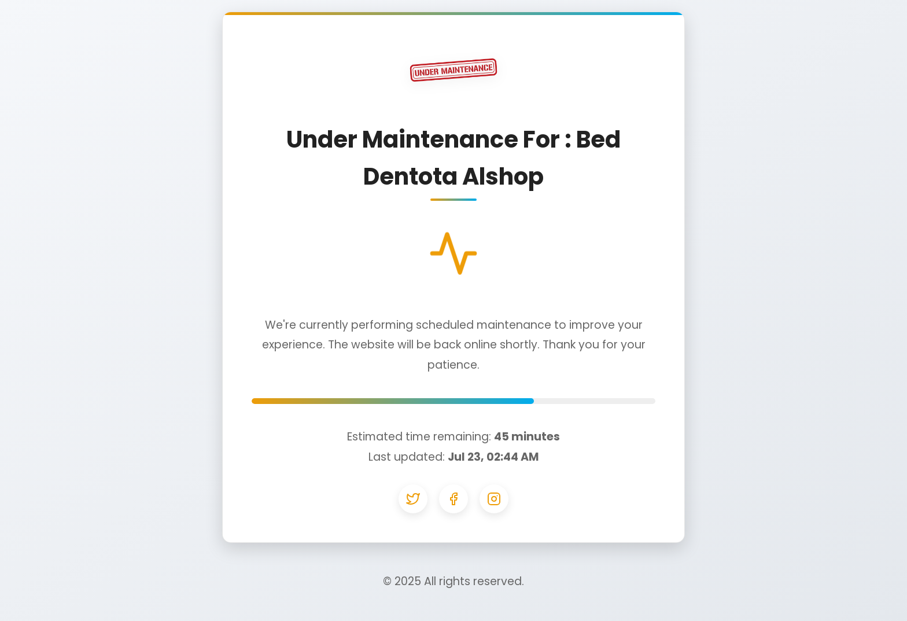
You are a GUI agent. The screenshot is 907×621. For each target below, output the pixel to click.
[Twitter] (413, 498)
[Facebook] (453, 498)
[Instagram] (494, 498)
